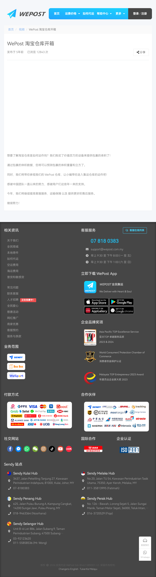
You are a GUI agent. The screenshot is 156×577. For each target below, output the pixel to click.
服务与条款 (14, 336)
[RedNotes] (69, 449)
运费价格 (72, 13)
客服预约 (12, 330)
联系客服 (12, 293)
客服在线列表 (135, 230)
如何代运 (88, 13)
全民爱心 (12, 305)
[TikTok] (52, 449)
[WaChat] (35, 449)
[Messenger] (18, 449)
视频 (22, 29)
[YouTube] (60, 449)
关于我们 (12, 240)
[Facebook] (10, 449)
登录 (136, 13)
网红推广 (12, 318)
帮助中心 (104, 13)
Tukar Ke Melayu (89, 569)
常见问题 (12, 287)
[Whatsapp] (27, 449)
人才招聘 (12, 299)
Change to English (68, 569)
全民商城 (12, 246)
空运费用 (12, 265)
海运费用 (12, 271)
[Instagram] (44, 449)
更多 (120, 13)
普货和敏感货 (15, 277)
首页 (57, 13)
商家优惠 (12, 324)
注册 (144, 13)
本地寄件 (12, 252)
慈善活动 (12, 312)
